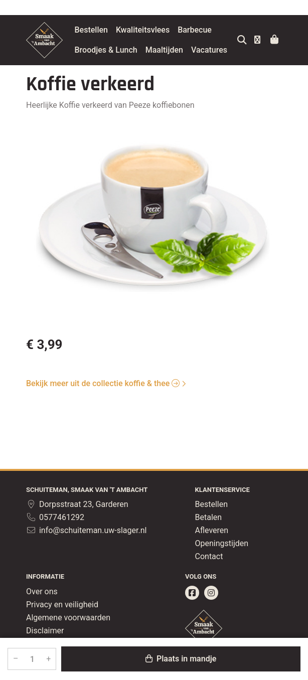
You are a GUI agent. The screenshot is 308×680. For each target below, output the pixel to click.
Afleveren (212, 530)
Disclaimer (45, 630)
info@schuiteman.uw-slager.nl (86, 530)
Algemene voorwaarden (68, 617)
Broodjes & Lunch (129, 50)
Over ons (42, 591)
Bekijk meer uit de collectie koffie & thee (103, 403)
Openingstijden (222, 543)
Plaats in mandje (180, 658)
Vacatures (116, 70)
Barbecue (219, 30)
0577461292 (55, 517)
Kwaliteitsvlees (166, 30)
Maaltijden (188, 50)
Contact (209, 556)
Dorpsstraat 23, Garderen (77, 504)
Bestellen (114, 30)
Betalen (208, 517)
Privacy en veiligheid (62, 604)
